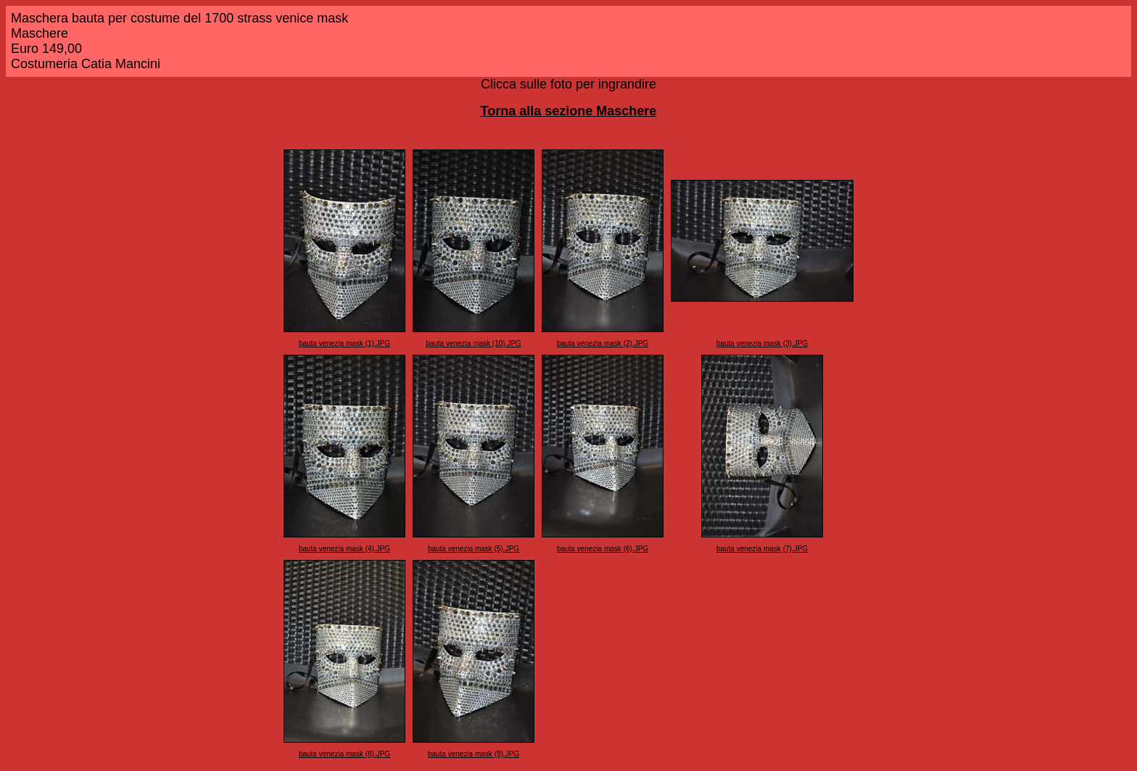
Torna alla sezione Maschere (569, 111)
